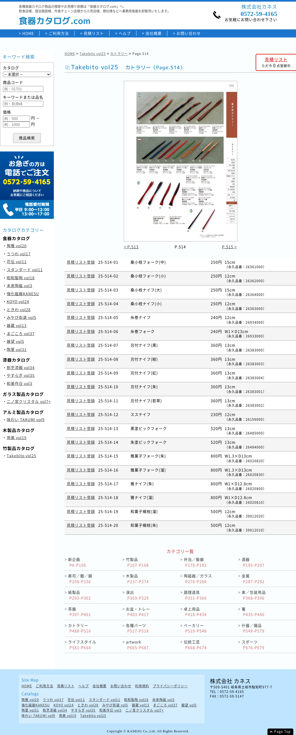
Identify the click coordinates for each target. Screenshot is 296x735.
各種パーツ (137, 628)
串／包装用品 (254, 595)
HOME (28, 33)
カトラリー (119, 53)
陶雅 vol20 (17, 245)
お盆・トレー (138, 611)
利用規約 (142, 686)
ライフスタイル (82, 644)
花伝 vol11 (17, 261)
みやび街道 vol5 (21, 317)
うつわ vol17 (19, 253)
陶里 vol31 (17, 349)
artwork (137, 644)
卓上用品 (195, 611)
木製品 (137, 578)
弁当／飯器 (195, 562)
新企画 (77, 562)
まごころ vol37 (21, 333)
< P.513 (131, 246)
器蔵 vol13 (17, 325)
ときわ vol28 (19, 309)
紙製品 (79, 595)
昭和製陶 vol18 (21, 277)
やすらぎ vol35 (21, 375)
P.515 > (229, 246)
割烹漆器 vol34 (21, 367)
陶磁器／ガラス (198, 578)
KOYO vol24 (18, 301)
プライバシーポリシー (170, 686)
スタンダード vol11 (25, 269)
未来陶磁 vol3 (19, 285)
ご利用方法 (59, 33)
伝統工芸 (195, 644)
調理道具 (195, 595)
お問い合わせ (189, 33)
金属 (253, 578)
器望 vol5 (15, 341)
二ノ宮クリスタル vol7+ (29, 401)
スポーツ (253, 644)
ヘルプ (125, 33)
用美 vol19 (17, 437)
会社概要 (154, 33)
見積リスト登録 (81, 262)
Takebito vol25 (21, 455)
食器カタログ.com (54, 21)
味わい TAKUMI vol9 (26, 419)
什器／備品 (253, 628)
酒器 (253, 562)
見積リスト (94, 33)
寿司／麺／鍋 (80, 578)
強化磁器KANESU (23, 293)
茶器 (79, 611)
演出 (137, 595)
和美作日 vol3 (19, 383)
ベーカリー (195, 628)
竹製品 (137, 562)
